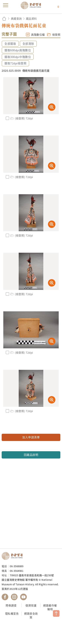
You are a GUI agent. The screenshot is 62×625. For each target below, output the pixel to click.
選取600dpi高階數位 (17, 50)
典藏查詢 (16, 18)
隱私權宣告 (12, 613)
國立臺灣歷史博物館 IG (14, 597)
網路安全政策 (31, 615)
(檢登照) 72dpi (21, 118)
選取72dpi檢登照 (15, 63)
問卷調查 (11, 605)
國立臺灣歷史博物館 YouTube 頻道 (23, 597)
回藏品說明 (31, 455)
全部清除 (28, 44)
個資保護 (30, 605)
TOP (56, 613)
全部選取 (10, 44)
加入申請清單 (31, 437)
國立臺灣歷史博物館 (13, 556)
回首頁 (4, 18)
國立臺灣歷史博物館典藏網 (32, 5)
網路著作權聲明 (50, 607)
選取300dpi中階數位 (17, 57)
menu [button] (6, 5)
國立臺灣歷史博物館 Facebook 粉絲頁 (5, 597)
